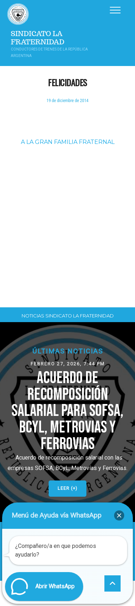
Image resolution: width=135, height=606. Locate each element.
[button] (67, 422)
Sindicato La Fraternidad (37, 38)
